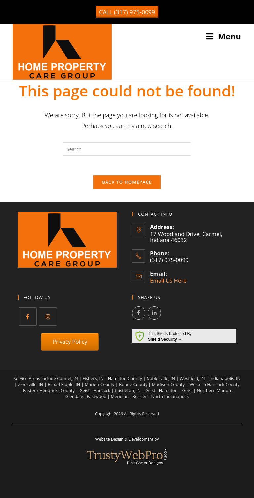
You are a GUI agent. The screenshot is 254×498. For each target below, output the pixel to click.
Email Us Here (168, 280)
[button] (127, 12)
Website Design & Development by (127, 439)
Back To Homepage (127, 182)
